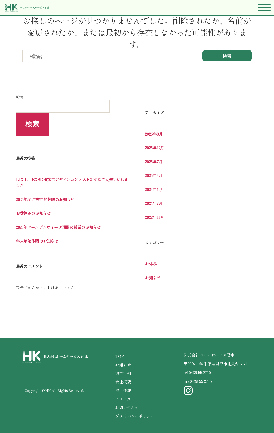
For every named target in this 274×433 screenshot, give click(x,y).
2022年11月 (154, 217)
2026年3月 (153, 134)
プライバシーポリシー (134, 415)
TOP (119, 356)
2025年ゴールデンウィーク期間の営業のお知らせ (58, 227)
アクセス (123, 398)
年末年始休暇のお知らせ (37, 241)
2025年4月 (153, 175)
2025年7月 (153, 162)
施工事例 (123, 373)
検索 (20, 97)
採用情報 (123, 390)
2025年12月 (154, 148)
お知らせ (152, 278)
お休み (151, 264)
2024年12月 (154, 189)
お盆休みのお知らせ (33, 213)
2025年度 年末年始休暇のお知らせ (45, 199)
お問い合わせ (127, 407)
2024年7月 (153, 203)
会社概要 (123, 381)
